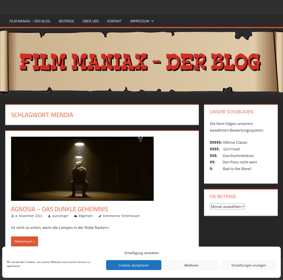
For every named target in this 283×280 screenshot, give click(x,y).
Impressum (142, 21)
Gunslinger (60, 216)
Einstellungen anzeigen (248, 265)
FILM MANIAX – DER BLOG (30, 21)
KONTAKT (114, 21)
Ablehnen (191, 265)
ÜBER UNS (91, 21)
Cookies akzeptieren (134, 265)
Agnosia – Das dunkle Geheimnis (59, 209)
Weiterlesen (23, 241)
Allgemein (85, 216)
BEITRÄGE (66, 21)
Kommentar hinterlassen (121, 216)
